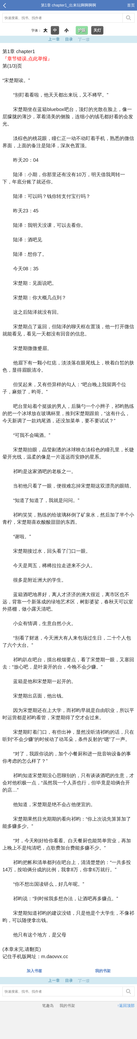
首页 (131, 5)
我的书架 (103, 971)
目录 (69, 39)
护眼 (82, 30)
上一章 (54, 39)
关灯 (97, 30)
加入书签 (34, 971)
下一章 (83, 39)
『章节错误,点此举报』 (27, 58)
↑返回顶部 (126, 1006)
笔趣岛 (48, 1006)
